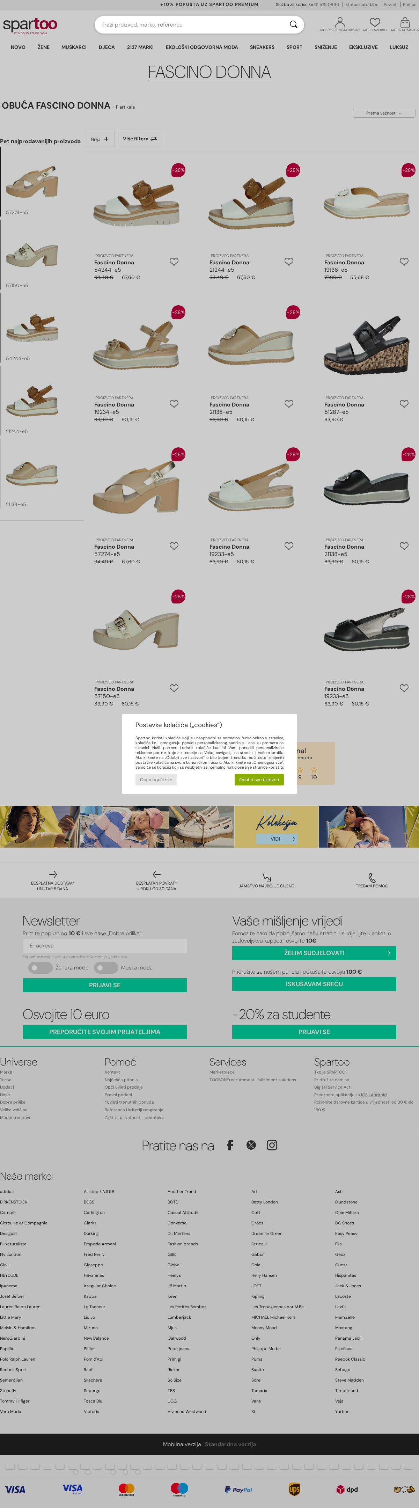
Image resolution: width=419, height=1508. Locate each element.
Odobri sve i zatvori (259, 779)
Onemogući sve (156, 779)
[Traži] (294, 25)
